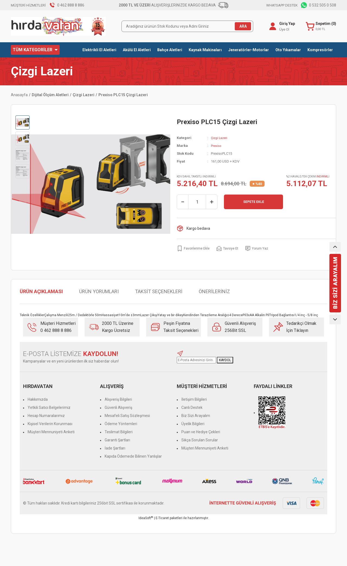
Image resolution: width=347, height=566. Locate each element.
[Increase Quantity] (211, 202)
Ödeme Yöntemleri (121, 424)
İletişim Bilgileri (194, 399)
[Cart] (320, 26)
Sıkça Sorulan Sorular (199, 440)
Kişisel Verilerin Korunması (50, 424)
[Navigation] (35, 50)
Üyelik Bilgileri (192, 424)
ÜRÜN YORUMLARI (99, 291)
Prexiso (216, 146)
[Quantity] (197, 202)
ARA (243, 26)
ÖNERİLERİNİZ (214, 291)
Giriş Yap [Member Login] (286, 23)
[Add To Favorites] (195, 248)
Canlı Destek (192, 407)
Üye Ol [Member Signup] (283, 29)
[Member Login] (271, 26)
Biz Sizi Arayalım (195, 415)
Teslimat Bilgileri (119, 432)
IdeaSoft (146, 518)
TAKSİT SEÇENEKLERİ (158, 291)
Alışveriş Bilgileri (118, 399)
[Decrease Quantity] (182, 202)
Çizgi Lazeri (42, 71)
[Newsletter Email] (196, 360)
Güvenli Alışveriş (118, 407)
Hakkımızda (38, 399)
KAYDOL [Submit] (225, 360)
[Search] (187, 26)
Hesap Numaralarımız (46, 415)
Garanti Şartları (117, 440)
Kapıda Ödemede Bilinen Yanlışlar (133, 456)
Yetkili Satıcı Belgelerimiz (49, 407)
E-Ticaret (162, 518)
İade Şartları (115, 448)
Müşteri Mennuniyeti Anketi (51, 432)
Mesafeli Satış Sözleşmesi (127, 415)
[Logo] (58, 26)
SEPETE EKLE (254, 202)
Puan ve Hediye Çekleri (200, 432)
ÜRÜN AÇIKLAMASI (41, 291)
